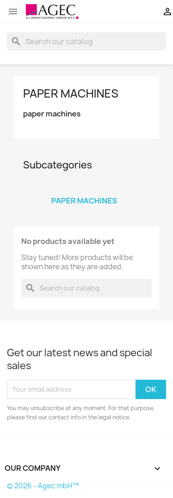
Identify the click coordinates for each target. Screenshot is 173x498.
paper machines (71, 93)
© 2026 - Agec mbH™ (43, 486)
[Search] (86, 41)
